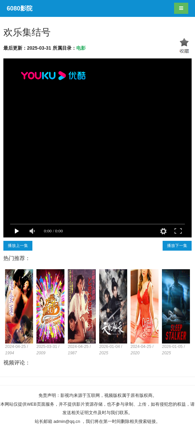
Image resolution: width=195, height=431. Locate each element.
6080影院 (19, 8)
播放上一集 (18, 245)
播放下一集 (177, 245)
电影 (81, 48)
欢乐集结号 (27, 32)
